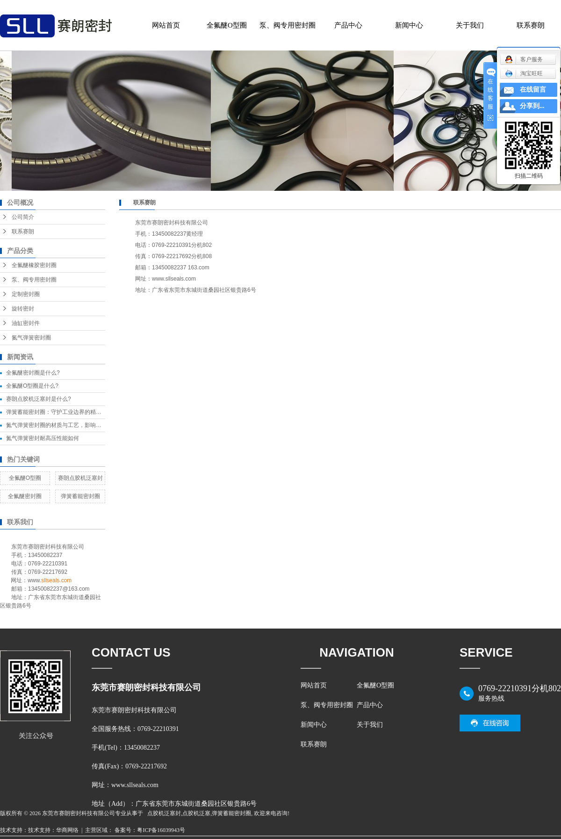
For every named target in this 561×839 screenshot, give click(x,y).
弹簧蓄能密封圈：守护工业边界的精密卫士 (59, 412)
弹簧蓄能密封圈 (80, 496)
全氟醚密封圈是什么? (33, 372)
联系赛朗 (531, 25)
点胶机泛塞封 (164, 813)
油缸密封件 (26, 323)
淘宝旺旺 (524, 73)
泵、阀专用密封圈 (287, 25)
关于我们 (470, 25)
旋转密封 (23, 308)
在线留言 (533, 89)
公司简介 (23, 217)
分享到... (532, 105)
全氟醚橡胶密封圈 (34, 265)
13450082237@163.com (59, 589)
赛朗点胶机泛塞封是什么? (38, 399)
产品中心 (348, 25)
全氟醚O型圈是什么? (32, 386)
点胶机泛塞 (196, 813)
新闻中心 (409, 25)
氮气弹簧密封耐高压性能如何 (42, 438)
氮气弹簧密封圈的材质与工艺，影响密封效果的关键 (70, 425)
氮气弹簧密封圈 (31, 337)
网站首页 (166, 25)
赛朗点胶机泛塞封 (80, 478)
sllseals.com (56, 580)
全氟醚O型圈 (227, 25)
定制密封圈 (26, 294)
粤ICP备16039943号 (161, 830)
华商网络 (67, 830)
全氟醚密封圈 (25, 496)
